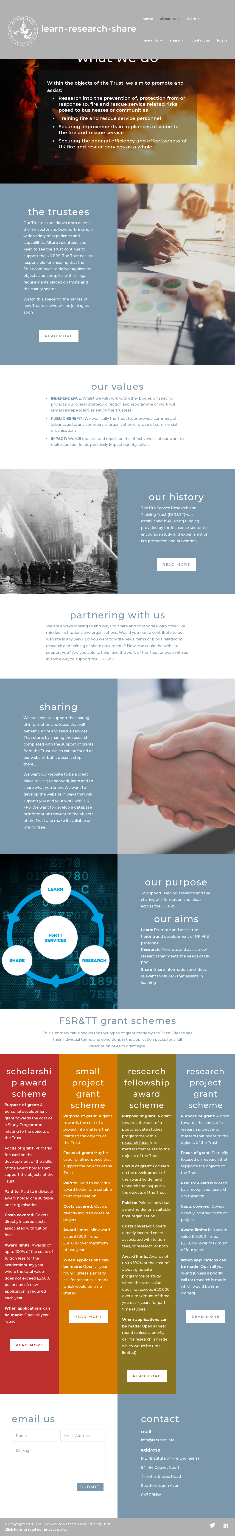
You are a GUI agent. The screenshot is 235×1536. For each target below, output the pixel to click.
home (148, 19)
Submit (90, 1487)
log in (222, 40)
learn (191, 19)
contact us (200, 40)
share (175, 40)
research (150, 40)
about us (168, 19)
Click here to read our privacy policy (36, 1530)
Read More (59, 336)
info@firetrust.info (158, 1440)
